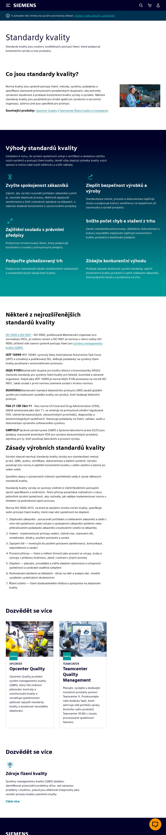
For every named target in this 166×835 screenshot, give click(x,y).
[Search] (141, 5)
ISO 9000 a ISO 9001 (18, 335)
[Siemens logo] (25, 5)
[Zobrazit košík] (149, 5)
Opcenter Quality (46, 110)
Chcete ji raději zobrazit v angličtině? (94, 15)
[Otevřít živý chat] (155, 824)
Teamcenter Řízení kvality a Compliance (83, 110)
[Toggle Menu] (8, 5)
